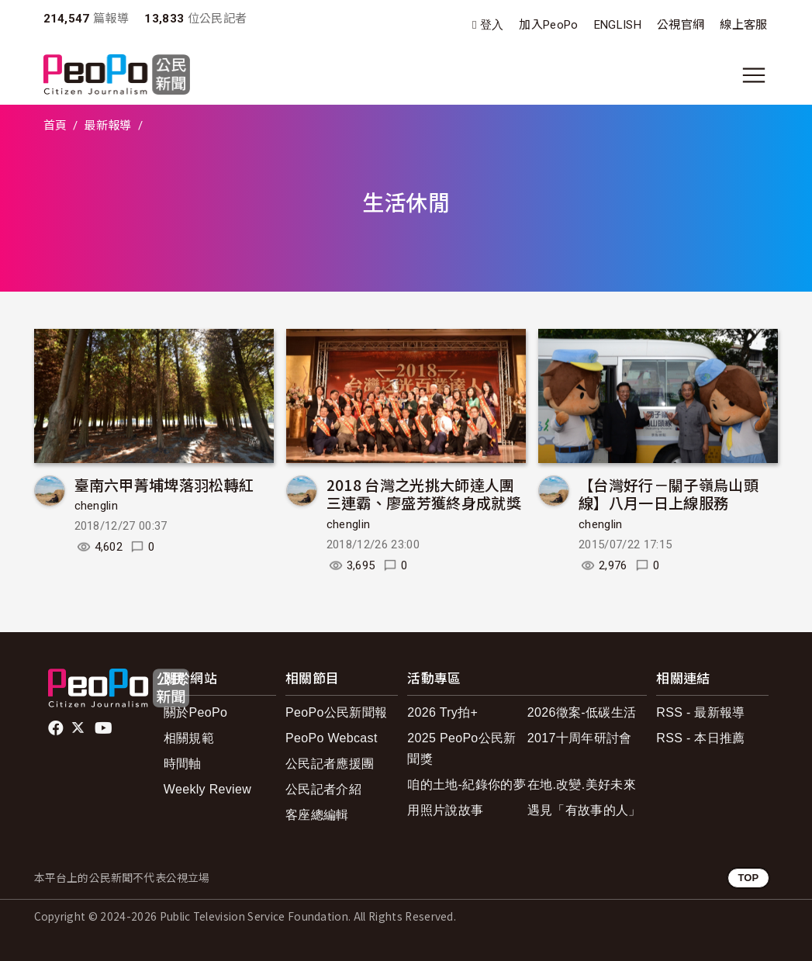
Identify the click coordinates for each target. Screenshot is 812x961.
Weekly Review (207, 789)
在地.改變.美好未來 (581, 784)
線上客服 (743, 25)
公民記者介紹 (323, 789)
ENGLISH (617, 25)
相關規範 (189, 738)
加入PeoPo (548, 25)
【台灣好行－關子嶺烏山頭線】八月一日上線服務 (668, 493)
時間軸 (183, 763)
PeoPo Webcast (331, 738)
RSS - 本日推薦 (700, 738)
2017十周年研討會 (579, 738)
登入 (492, 25)
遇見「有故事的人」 (584, 810)
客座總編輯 (317, 814)
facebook (57, 728)
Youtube (105, 728)
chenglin (96, 506)
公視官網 (680, 25)
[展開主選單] (753, 75)
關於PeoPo (195, 712)
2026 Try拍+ (442, 712)
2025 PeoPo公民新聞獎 (461, 748)
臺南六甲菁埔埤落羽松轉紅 (164, 484)
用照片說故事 (445, 810)
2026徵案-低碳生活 (581, 712)
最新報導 (107, 126)
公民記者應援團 (329, 763)
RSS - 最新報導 (700, 712)
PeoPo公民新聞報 (336, 712)
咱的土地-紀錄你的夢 (466, 784)
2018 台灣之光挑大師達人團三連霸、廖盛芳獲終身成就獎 (424, 493)
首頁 (55, 126)
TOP (748, 877)
